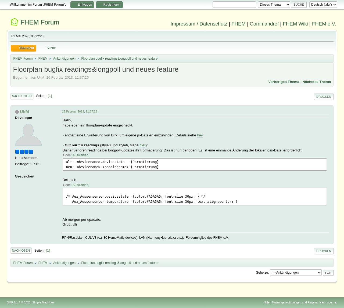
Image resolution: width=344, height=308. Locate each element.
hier (200, 135)
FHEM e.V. (324, 24)
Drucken (323, 96)
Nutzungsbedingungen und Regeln (294, 302)
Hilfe (267, 302)
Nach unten (22, 96)
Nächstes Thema (316, 82)
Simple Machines (43, 302)
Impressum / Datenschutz (199, 24)
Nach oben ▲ (328, 302)
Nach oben (21, 250)
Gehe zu (262, 272)
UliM (24, 111)
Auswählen (80, 155)
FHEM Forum (39, 22)
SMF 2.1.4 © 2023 (19, 302)
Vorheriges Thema (283, 82)
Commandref (264, 24)
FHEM (238, 24)
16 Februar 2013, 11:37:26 (79, 111)
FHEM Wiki (295, 24)
